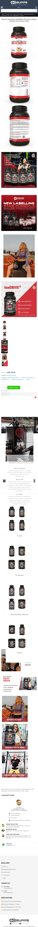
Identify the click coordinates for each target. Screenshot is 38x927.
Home (2, 14)
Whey (22, 15)
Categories (8, 14)
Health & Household (17, 14)
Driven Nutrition (11, 375)
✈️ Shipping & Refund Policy (8, 869)
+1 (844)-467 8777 (10, 845)
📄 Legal (3, 878)
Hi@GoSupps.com (8, 892)
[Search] (19, 10)
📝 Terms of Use (5, 875)
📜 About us (4, 866)
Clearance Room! (7, 795)
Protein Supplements (14, 15)
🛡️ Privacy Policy (5, 872)
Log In (19, 7)
